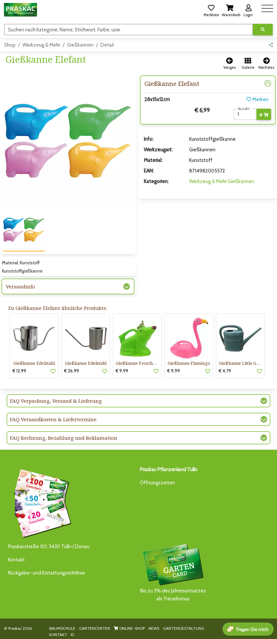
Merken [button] (257, 99)
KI (72, 634)
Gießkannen (80, 45)
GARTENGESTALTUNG (183, 628)
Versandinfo (20, 286)
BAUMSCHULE (62, 628)
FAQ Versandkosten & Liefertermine (53, 419)
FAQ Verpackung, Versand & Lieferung (56, 400)
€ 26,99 (71, 370)
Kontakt (16, 560)
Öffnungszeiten (157, 483)
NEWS (153, 628)
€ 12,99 (19, 370)
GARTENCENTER (94, 628)
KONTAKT (58, 634)
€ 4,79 (225, 370)
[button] (211, 9)
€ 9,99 (122, 370)
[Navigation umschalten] (267, 7)
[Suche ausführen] (263, 29)
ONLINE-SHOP (129, 628)
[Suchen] (128, 29)
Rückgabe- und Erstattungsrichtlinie (46, 573)
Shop (10, 45)
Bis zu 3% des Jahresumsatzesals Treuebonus (173, 572)
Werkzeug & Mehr (41, 45)
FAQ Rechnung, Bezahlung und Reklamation (63, 437)
